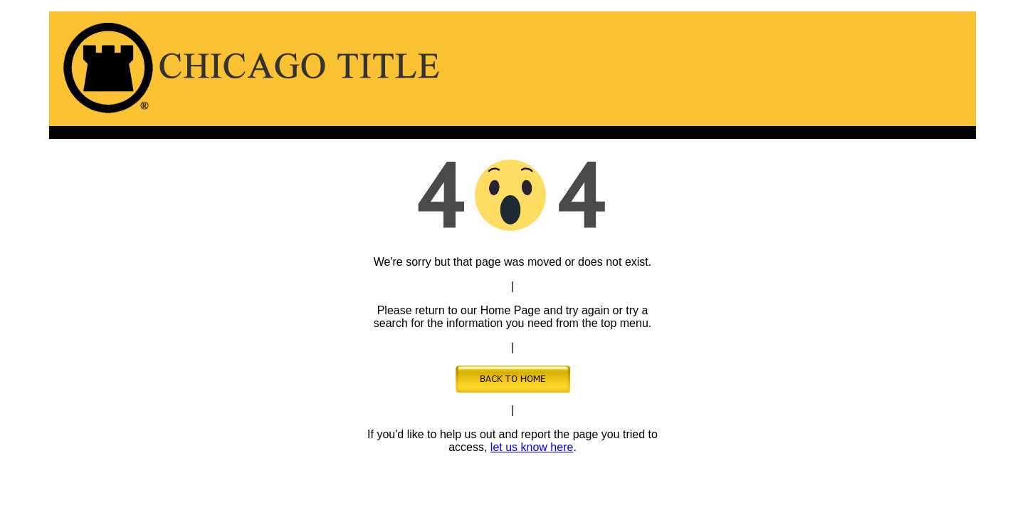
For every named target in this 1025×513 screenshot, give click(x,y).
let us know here (532, 447)
